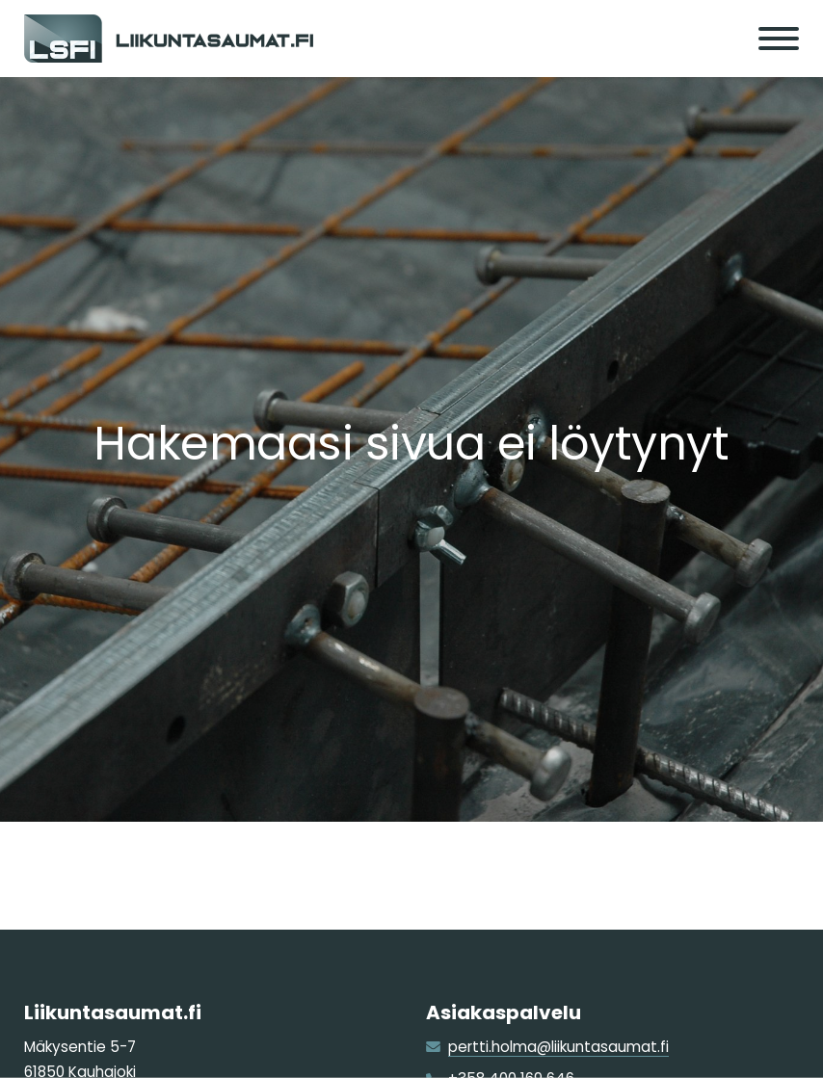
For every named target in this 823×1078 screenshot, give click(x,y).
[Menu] (778, 38)
